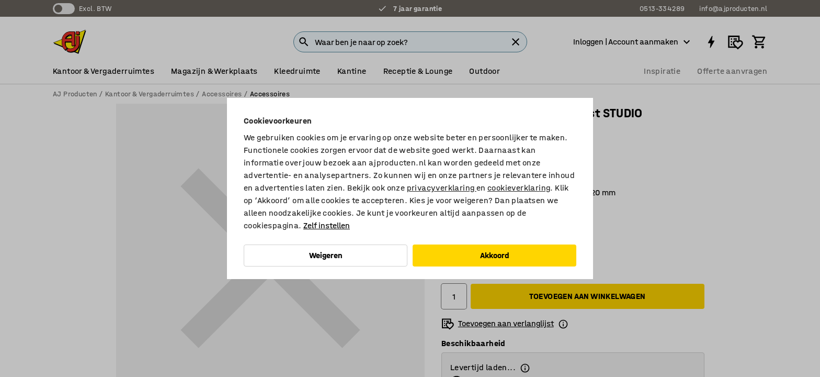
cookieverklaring (518, 188)
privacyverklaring (441, 188)
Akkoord (494, 255)
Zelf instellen (326, 225)
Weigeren (326, 255)
